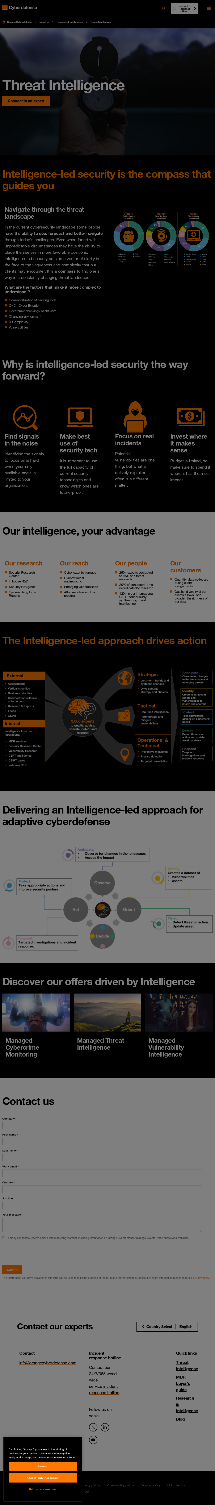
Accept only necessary (43, 1490)
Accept (43, 1478)
